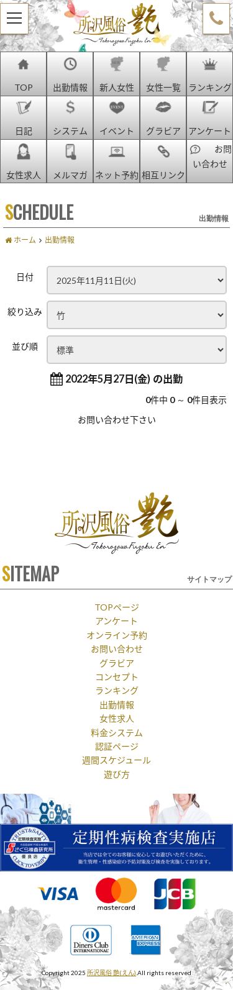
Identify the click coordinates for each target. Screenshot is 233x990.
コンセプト (117, 676)
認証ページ (117, 746)
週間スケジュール (116, 759)
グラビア (116, 662)
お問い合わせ (117, 648)
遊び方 (117, 774)
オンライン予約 (116, 635)
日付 (25, 276)
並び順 (25, 346)
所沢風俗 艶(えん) (111, 972)
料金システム (117, 732)
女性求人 (116, 718)
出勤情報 (116, 704)
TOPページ (116, 607)
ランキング (117, 690)
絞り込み (24, 311)
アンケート (116, 620)
